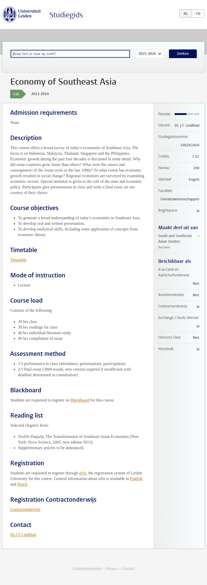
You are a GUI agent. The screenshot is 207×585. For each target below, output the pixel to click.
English (136, 478)
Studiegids (66, 15)
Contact (129, 568)
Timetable (18, 260)
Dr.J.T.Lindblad (23, 534)
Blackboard (80, 400)
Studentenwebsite (86, 568)
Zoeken (183, 53)
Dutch (22, 484)
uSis (82, 473)
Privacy (111, 568)
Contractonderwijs (25, 509)
